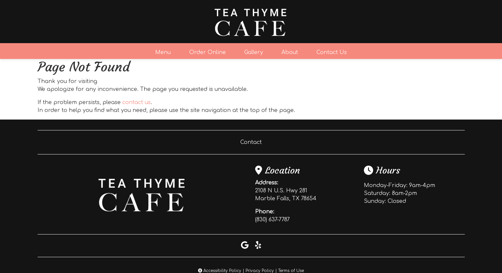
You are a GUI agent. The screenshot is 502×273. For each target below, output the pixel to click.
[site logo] (251, 21)
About (289, 52)
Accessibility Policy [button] (219, 270)
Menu (163, 52)
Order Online (207, 52)
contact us (136, 102)
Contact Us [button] (331, 52)
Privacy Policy (260, 270)
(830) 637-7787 (272, 220)
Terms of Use (291, 270)
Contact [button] (251, 142)
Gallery (253, 52)
